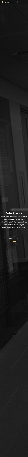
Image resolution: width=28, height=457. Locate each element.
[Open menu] (26, 2)
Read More (13, 232)
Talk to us (21, 1)
